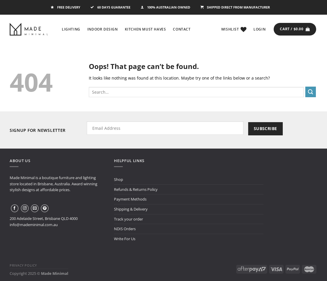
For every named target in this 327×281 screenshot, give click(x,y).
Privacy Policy (23, 265)
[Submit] (310, 92)
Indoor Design (102, 29)
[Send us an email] (35, 208)
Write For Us (124, 238)
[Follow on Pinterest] (45, 208)
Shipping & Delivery (131, 209)
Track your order (128, 219)
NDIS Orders (125, 228)
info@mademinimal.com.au (34, 224)
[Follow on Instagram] (25, 208)
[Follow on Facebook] (15, 208)
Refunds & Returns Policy (136, 189)
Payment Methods (130, 199)
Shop (118, 179)
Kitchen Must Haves (145, 29)
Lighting (71, 29)
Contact (181, 29)
